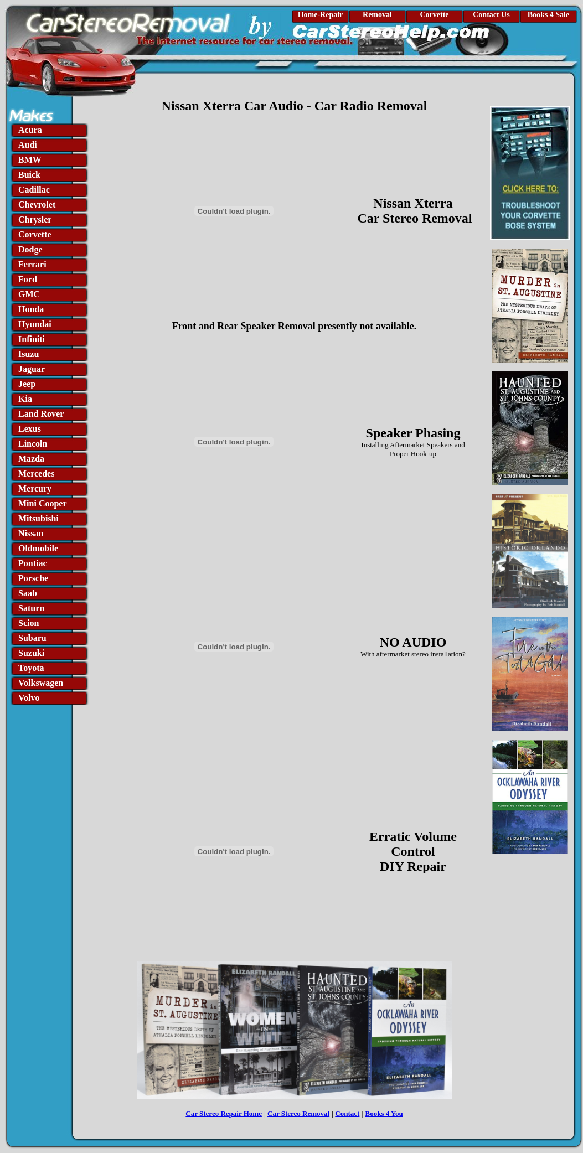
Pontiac (32, 563)
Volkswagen (40, 682)
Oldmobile (38, 548)
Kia (25, 399)
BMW (30, 159)
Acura (30, 130)
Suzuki (31, 653)
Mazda (31, 458)
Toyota (31, 668)
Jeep (26, 384)
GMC (29, 294)
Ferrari (32, 264)
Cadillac (34, 189)
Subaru (32, 638)
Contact (347, 1113)
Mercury (34, 488)
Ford (27, 279)
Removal (377, 15)
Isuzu (28, 354)
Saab (27, 593)
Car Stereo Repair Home (223, 1113)
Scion (28, 623)
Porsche (33, 578)
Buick (29, 174)
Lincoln (32, 443)
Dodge (30, 249)
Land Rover (41, 413)
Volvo (29, 697)
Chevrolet (36, 204)
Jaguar (31, 369)
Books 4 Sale (548, 15)
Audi (27, 144)
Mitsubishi (38, 518)
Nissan (30, 533)
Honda (31, 309)
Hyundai (34, 324)
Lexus (29, 428)
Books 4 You (384, 1113)
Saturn (31, 608)
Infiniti (31, 339)
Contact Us (491, 15)
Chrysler (34, 219)
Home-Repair (320, 15)
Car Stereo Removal (298, 1113)
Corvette (434, 15)
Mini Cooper (42, 503)
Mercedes (36, 473)
